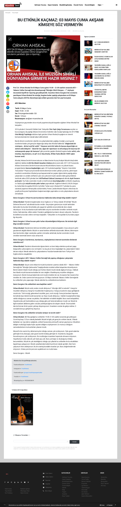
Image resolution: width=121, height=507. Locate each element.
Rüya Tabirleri (105, 483)
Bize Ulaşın (47, 491)
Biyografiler (104, 481)
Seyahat (64, 494)
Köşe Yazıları (66, 496)
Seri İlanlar (84, 492)
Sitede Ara (104, 477)
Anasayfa (8, 12)
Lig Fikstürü (84, 485)
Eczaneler (84, 483)
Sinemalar (84, 490)
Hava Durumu (85, 477)
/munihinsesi (28, 364)
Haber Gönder (24, 493)
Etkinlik (64, 487)
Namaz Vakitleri (86, 481)
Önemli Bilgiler (90, 5)
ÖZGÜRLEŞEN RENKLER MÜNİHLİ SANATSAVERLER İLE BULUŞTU (103, 171)
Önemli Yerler (78, 5)
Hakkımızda (8, 489)
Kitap (63, 490)
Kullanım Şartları (25, 489)
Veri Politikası (8, 493)
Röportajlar (15, 12)
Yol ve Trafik (85, 479)
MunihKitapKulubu (65, 5)
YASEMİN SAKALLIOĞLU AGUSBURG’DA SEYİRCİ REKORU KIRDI (102, 76)
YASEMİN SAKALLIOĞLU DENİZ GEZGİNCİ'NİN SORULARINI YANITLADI (102, 67)
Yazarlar (46, 480)
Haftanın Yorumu (40, 5)
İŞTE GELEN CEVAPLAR (102, 140)
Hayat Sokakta (53, 5)
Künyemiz (47, 487)
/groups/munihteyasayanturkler (33, 372)
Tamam (109, 505)
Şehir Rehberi (85, 494)
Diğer (100, 5)
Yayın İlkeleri (8, 491)
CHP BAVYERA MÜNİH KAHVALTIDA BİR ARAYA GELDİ (102, 163)
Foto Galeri (47, 473)
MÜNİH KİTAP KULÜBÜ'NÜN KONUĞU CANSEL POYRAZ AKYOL (103, 116)
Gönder (74, 442)
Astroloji (103, 485)
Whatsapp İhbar (25, 491)
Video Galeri (48, 477)
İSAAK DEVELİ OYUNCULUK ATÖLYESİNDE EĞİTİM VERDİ (103, 59)
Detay (102, 505)
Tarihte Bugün (85, 487)
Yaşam (64, 492)
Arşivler (46, 484)
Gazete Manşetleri (86, 496)
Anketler (103, 479)
